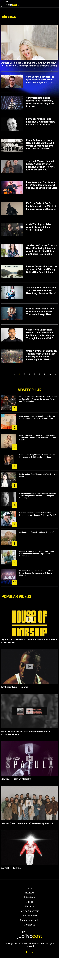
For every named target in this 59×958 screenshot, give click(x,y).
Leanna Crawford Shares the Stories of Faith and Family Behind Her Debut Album (41, 269)
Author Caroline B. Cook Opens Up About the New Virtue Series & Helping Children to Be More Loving (29, 64)
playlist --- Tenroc (11, 868)
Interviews (29, 897)
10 (49, 374)
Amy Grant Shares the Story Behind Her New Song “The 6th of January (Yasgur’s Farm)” (37, 417)
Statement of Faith (29, 920)
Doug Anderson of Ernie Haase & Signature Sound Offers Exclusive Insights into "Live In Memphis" (40, 144)
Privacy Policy (29, 915)
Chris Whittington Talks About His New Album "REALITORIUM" (38, 227)
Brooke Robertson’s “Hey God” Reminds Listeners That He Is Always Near (40, 311)
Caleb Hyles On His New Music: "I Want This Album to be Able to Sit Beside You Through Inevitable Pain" (41, 334)
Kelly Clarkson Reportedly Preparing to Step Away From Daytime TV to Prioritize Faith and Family (37, 437)
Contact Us (29, 924)
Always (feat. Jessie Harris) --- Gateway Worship (27, 823)
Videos (29, 901)
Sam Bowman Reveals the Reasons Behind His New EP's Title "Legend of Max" (40, 79)
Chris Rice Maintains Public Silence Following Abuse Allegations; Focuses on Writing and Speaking (37, 495)
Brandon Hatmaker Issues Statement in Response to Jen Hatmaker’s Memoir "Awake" (37, 514)
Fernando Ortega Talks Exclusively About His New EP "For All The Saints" (40, 121)
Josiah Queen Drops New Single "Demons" (36, 532)
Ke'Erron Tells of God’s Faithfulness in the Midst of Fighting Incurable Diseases (41, 206)
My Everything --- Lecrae (14, 687)
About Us (29, 906)
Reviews (29, 892)
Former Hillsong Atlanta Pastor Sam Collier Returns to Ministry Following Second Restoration (36, 554)
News (29, 888)
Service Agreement (29, 911)
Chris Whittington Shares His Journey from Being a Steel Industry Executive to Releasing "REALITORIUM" (42, 355)
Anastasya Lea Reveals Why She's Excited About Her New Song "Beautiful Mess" (41, 290)
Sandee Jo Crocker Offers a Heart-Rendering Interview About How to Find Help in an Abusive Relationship (41, 249)
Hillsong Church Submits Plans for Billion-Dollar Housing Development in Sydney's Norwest (36, 573)
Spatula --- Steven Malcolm (16, 779)
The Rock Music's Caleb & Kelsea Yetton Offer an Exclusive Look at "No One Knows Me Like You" (40, 165)
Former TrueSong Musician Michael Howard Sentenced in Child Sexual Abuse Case (37, 456)
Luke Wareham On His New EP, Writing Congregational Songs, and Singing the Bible (41, 185)
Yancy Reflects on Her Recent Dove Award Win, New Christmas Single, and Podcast (40, 102)
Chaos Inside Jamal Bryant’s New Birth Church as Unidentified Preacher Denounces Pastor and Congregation (38, 399)
